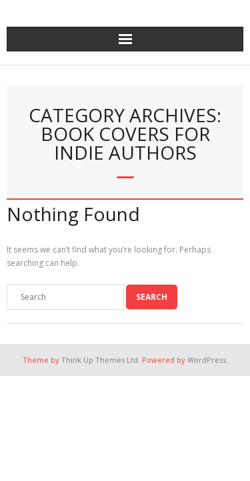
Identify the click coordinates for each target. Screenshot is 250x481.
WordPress (206, 360)
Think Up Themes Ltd (99, 360)
